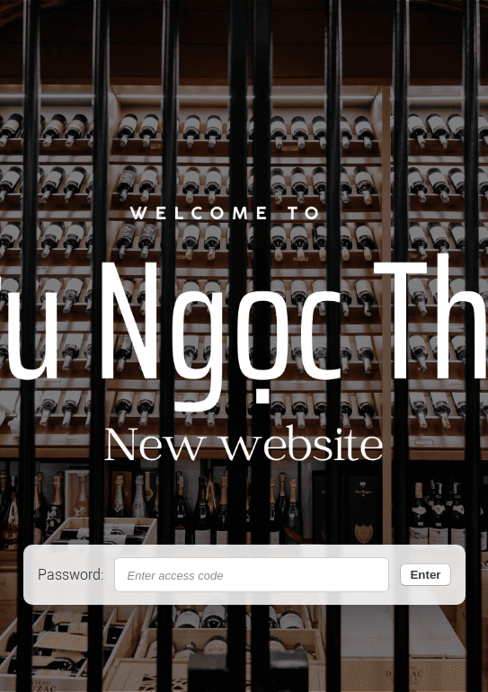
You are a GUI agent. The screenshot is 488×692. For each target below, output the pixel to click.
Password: (70, 574)
